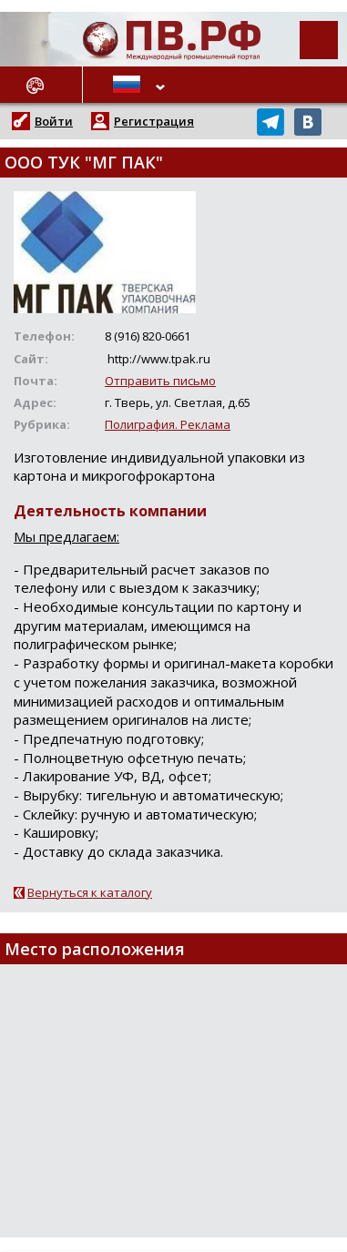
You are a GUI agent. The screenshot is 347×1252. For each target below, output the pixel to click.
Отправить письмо (160, 380)
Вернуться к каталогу (89, 892)
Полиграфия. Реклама (167, 424)
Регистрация (154, 121)
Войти (54, 121)
